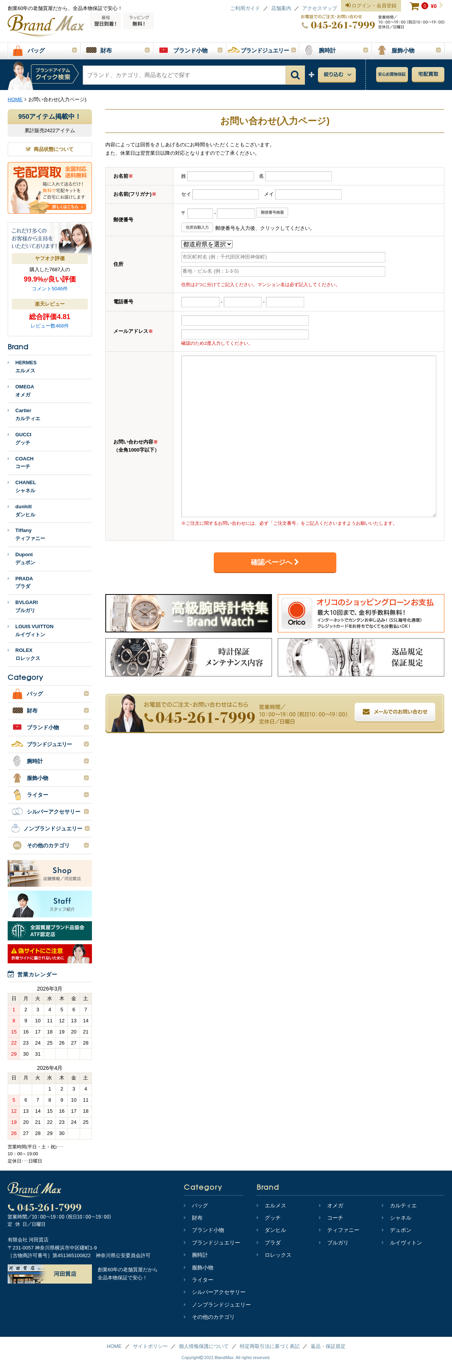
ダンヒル (271, 1230)
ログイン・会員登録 (371, 6)
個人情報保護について (204, 1346)
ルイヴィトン (402, 1242)
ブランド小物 (204, 1230)
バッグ (196, 1205)
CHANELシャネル (22, 486)
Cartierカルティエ (24, 414)
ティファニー (339, 1230)
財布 (193, 1217)
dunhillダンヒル (21, 510)
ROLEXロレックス (24, 654)
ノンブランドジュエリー (217, 1304)
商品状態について (50, 149)
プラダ (269, 1242)
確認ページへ (275, 562)
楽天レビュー (50, 303)
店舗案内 (281, 8)
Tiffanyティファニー (26, 534)
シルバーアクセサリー (215, 1292)
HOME (114, 1346)
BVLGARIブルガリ (23, 606)
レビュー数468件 (50, 325)
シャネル (396, 1217)
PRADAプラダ (20, 582)
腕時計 (196, 1255)
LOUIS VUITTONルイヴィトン (31, 630)
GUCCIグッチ (19, 438)
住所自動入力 (197, 227)
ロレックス (274, 1255)
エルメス (271, 1205)
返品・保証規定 (328, 1346)
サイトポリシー (150, 1346)
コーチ (331, 1217)
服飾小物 (198, 1267)
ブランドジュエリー (212, 1242)
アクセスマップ (319, 8)
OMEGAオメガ (21, 390)
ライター (198, 1279)
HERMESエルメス (22, 366)
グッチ (269, 1217)
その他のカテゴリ (209, 1317)
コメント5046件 (50, 288)
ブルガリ (334, 1242)
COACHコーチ (21, 462)
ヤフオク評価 (50, 258)
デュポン (396, 1230)
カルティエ (399, 1205)
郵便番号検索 (272, 212)
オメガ (331, 1205)
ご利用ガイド (245, 8)
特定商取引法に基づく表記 (270, 1346)
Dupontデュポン (21, 558)
